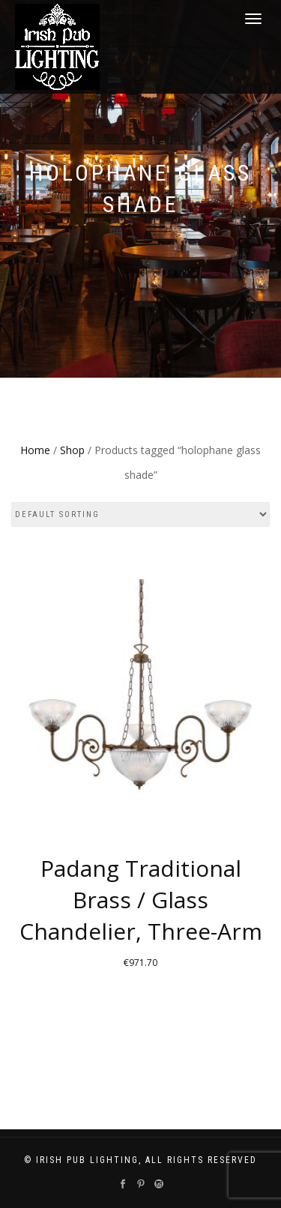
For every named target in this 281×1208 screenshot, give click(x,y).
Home (35, 450)
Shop (72, 450)
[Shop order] (140, 514)
